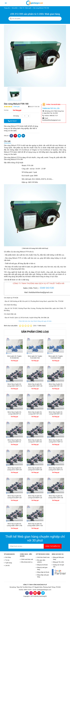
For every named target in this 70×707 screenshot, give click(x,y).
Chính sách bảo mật (27, 559)
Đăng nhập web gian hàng (43, 576)
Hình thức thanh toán (43, 557)
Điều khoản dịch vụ (26, 562)
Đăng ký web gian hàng (42, 568)
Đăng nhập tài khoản (43, 572)
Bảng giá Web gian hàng (58, 558)
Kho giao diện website (41, 561)
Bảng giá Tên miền (58, 562)
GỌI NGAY (12, 121)
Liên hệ (7, 565)
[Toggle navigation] (6, 3)
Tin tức (7, 560)
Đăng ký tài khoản (42, 565)
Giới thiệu (8, 557)
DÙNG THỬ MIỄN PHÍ (52, 546)
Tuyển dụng (8, 563)
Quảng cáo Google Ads (58, 566)
